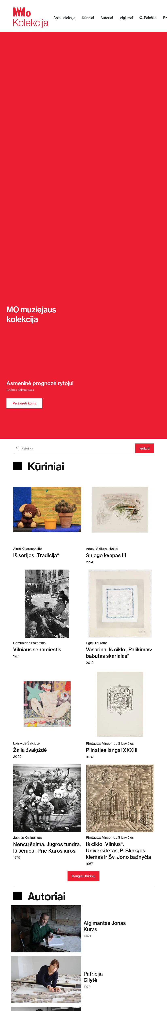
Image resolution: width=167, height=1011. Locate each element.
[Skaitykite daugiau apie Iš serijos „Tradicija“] (47, 509)
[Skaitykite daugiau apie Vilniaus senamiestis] (47, 603)
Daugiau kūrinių (83, 876)
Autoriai (106, 18)
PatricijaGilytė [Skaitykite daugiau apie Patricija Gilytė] (93, 977)
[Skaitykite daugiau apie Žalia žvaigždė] (47, 704)
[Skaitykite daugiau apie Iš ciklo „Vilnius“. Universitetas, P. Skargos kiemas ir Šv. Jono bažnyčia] (120, 798)
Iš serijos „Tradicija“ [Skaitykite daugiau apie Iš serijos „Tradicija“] (36, 555)
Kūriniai (88, 18)
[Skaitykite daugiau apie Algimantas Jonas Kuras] (46, 930)
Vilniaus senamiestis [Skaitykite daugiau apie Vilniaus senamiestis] (37, 649)
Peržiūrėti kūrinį (24, 403)
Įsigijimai (126, 18)
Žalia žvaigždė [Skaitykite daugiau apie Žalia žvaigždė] (30, 750)
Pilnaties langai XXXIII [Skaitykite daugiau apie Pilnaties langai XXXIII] (111, 750)
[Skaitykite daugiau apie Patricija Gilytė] (46, 981)
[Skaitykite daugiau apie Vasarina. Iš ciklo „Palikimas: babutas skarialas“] (120, 603)
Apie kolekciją (64, 18)
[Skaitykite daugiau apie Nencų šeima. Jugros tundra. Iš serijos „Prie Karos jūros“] (47, 798)
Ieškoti (145, 448)
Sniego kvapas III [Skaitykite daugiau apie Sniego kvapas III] (106, 555)
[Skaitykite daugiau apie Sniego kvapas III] (120, 509)
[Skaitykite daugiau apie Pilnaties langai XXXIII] (120, 704)
